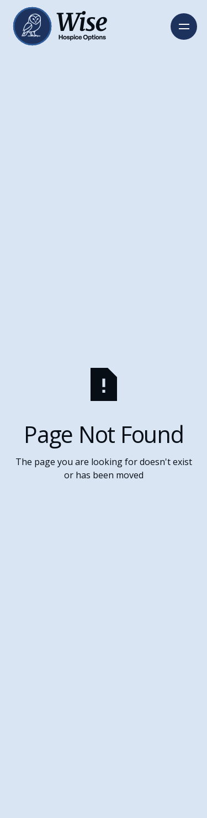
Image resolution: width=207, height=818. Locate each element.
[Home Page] (58, 26)
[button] (184, 26)
